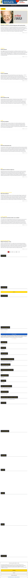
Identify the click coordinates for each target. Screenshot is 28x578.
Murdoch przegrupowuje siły (6, 145)
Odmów (14, 572)
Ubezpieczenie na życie (4, 341)
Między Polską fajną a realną (6, 241)
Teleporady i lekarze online (5, 314)
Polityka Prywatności (4, 559)
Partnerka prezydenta (5, 121)
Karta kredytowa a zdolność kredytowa (6, 309)
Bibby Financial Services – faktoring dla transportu (8, 347)
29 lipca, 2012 (25, 32)
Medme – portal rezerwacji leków (5, 336)
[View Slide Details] (18, 2)
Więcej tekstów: (14, 531)
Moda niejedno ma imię (5, 97)
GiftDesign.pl (2, 330)
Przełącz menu (14, 5)
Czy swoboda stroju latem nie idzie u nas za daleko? (10, 217)
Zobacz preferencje (14, 575)
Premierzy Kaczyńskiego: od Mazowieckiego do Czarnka (12, 524)
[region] (18, 2)
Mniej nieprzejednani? (5, 193)
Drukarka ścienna (3, 292)
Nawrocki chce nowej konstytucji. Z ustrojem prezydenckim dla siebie (14, 520)
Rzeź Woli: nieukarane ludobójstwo (9, 527)
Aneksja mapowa (4, 49)
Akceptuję (14, 570)
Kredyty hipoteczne (3, 303)
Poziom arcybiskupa (4, 73)
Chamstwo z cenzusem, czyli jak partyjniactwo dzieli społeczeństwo (13, 25)
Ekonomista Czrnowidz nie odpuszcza (7, 169)
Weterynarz (2, 325)
